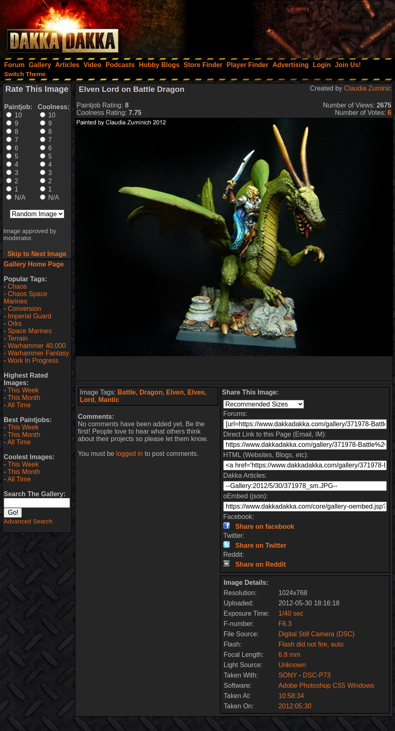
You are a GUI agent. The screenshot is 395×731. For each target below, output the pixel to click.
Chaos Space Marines (25, 297)
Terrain (17, 338)
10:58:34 (291, 695)
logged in (129, 453)
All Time (19, 405)
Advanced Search (28, 521)
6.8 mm (289, 654)
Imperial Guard (29, 316)
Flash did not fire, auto (311, 644)
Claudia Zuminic (367, 88)
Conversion (24, 308)
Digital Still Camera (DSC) (316, 634)
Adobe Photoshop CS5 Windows (326, 685)
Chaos (17, 286)
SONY (287, 675)
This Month (23, 397)
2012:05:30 (294, 706)
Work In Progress (33, 360)
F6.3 (285, 623)
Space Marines (30, 330)
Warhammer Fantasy (38, 353)
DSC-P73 (317, 675)
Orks (15, 323)
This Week (22, 390)
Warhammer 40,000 (37, 345)
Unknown (292, 664)
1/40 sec (290, 613)
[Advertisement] (284, 26)
